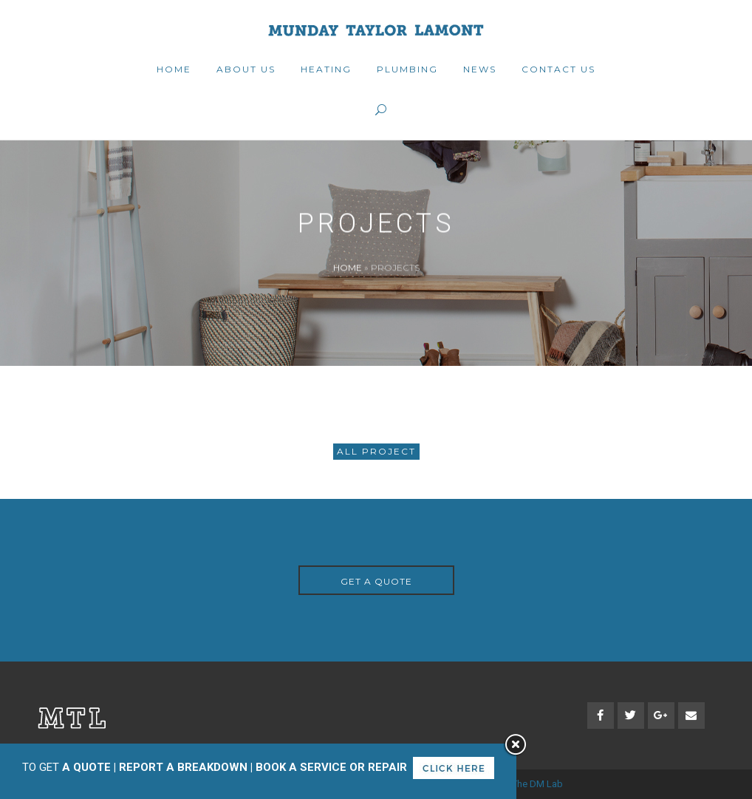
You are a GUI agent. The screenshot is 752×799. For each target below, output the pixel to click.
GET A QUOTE (376, 581)
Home (347, 267)
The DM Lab (537, 783)
